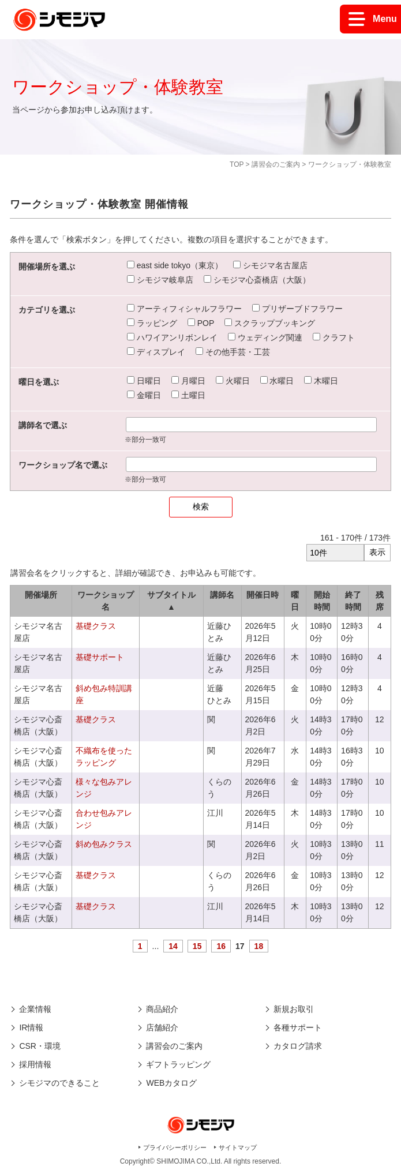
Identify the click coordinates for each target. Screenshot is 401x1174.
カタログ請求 (297, 1046)
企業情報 (35, 1009)
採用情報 (35, 1064)
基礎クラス (96, 626)
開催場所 (41, 594)
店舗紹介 (162, 1027)
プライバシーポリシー (175, 1147)
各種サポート (297, 1027)
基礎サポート (100, 657)
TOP (236, 164)
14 (173, 946)
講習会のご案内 (276, 164)
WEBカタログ (171, 1082)
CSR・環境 (40, 1046)
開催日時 (262, 594)
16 (221, 946)
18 (259, 946)
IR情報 (31, 1027)
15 (197, 946)
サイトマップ (238, 1147)
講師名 (222, 594)
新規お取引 (293, 1009)
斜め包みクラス (104, 844)
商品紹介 (162, 1009)
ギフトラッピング (178, 1064)
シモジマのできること (59, 1082)
